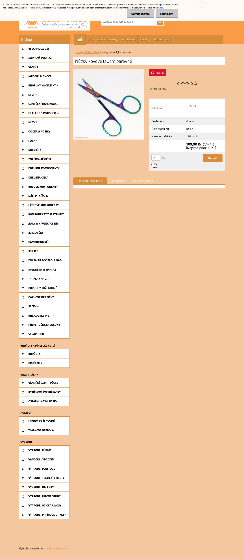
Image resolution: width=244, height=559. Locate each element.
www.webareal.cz (57, 548)
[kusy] (155, 157)
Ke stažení (117, 181)
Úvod (78, 52)
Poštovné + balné (162, 39)
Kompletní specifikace (90, 181)
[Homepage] (81, 39)
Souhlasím (166, 14)
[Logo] (55, 21)
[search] (160, 21)
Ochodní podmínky (107, 39)
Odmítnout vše (140, 14)
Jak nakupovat (128, 39)
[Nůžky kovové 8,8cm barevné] (108, 70)
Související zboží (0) (143, 181)
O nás (90, 39)
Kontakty (144, 39)
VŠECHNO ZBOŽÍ (91, 52)
